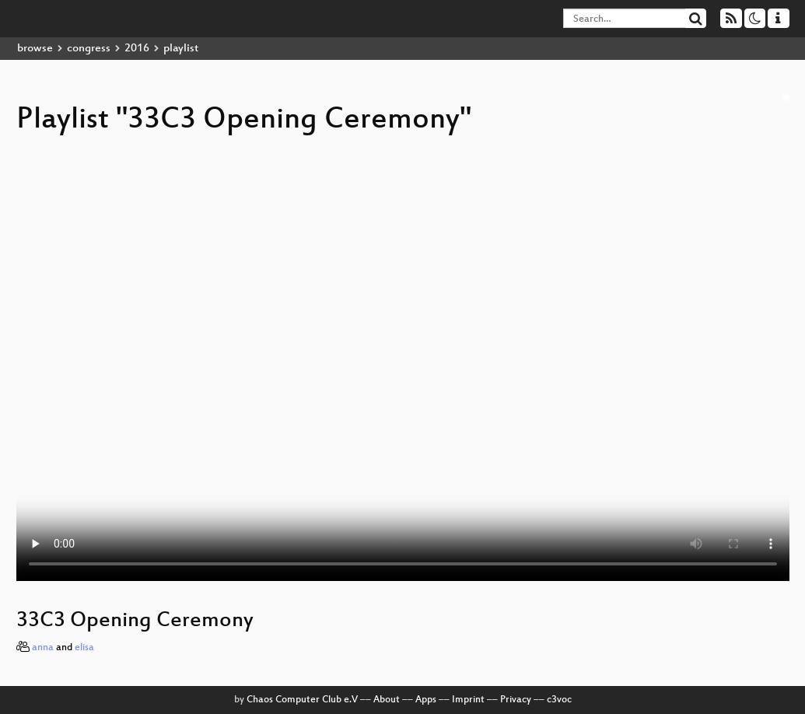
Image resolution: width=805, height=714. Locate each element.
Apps (425, 700)
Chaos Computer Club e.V (302, 700)
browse (35, 48)
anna (43, 647)
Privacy (515, 700)
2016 (136, 48)
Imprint (468, 700)
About (386, 700)
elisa (84, 647)
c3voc (559, 700)
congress (88, 48)
